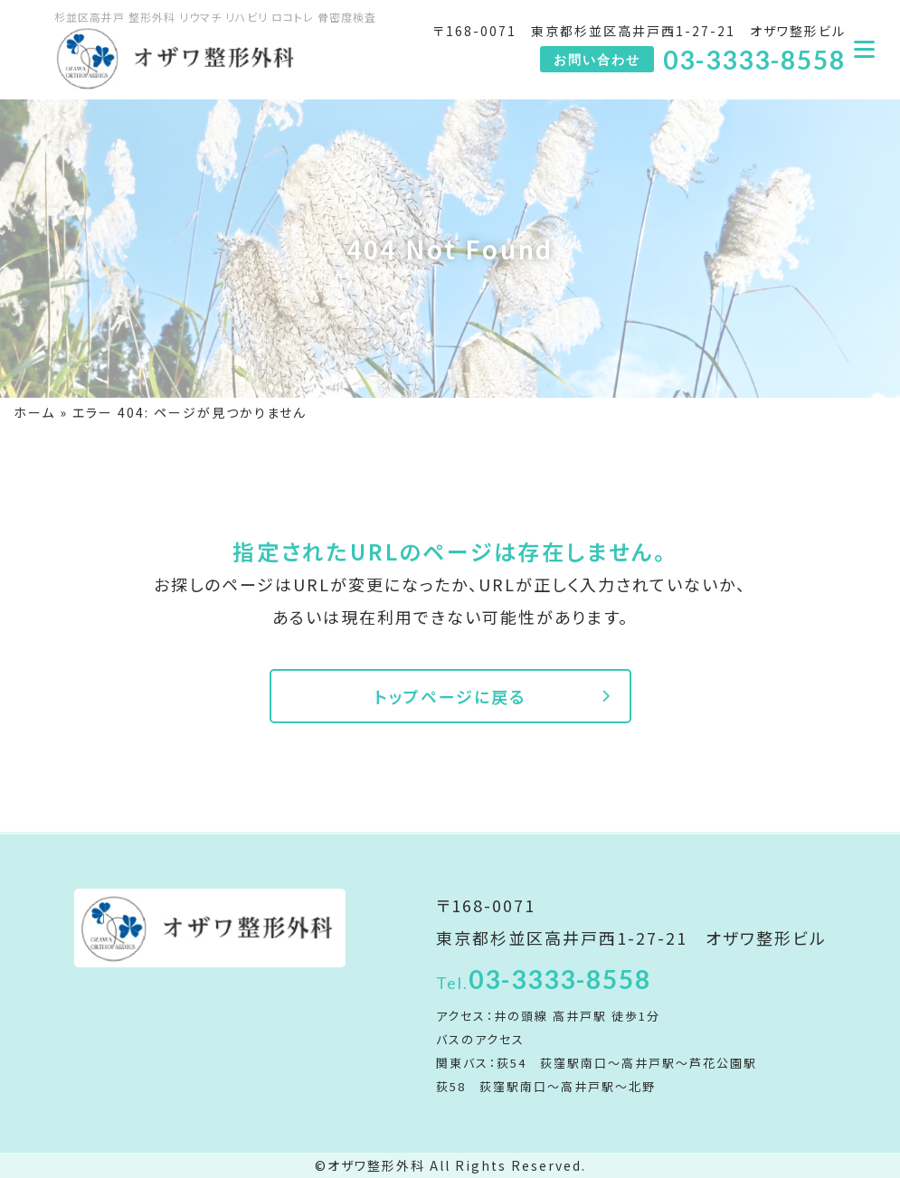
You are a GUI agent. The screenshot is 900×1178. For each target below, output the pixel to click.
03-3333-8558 (543, 979)
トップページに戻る (450, 696)
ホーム (34, 412)
